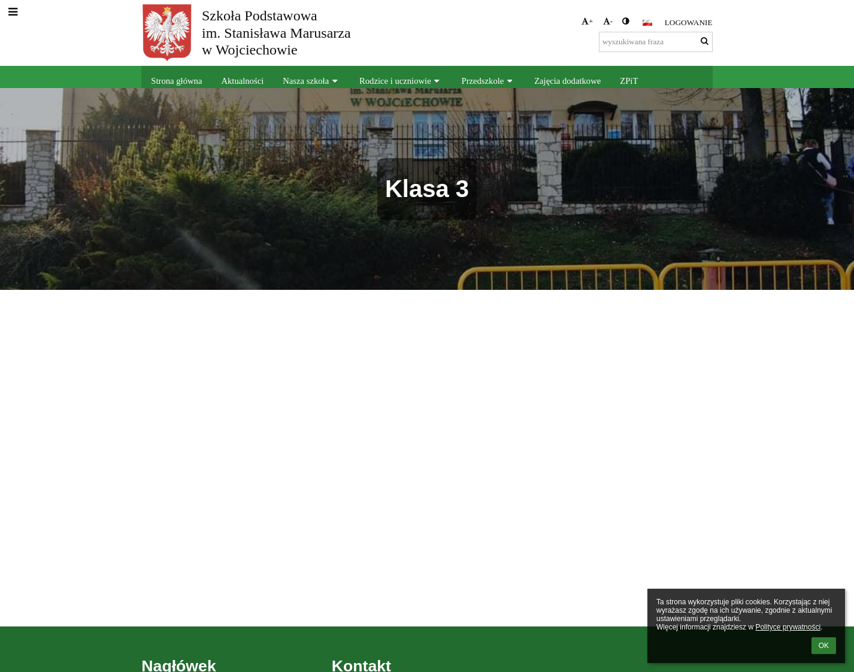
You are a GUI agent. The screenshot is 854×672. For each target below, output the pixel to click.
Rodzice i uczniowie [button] (401, 81)
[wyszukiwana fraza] (656, 42)
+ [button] (587, 21)
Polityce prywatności (787, 627)
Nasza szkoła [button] (311, 81)
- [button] (608, 21)
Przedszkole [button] (489, 81)
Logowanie (689, 22)
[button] (647, 23)
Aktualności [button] (242, 81)
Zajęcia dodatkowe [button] (567, 81)
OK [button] (824, 645)
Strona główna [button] (176, 81)
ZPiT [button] (629, 81)
